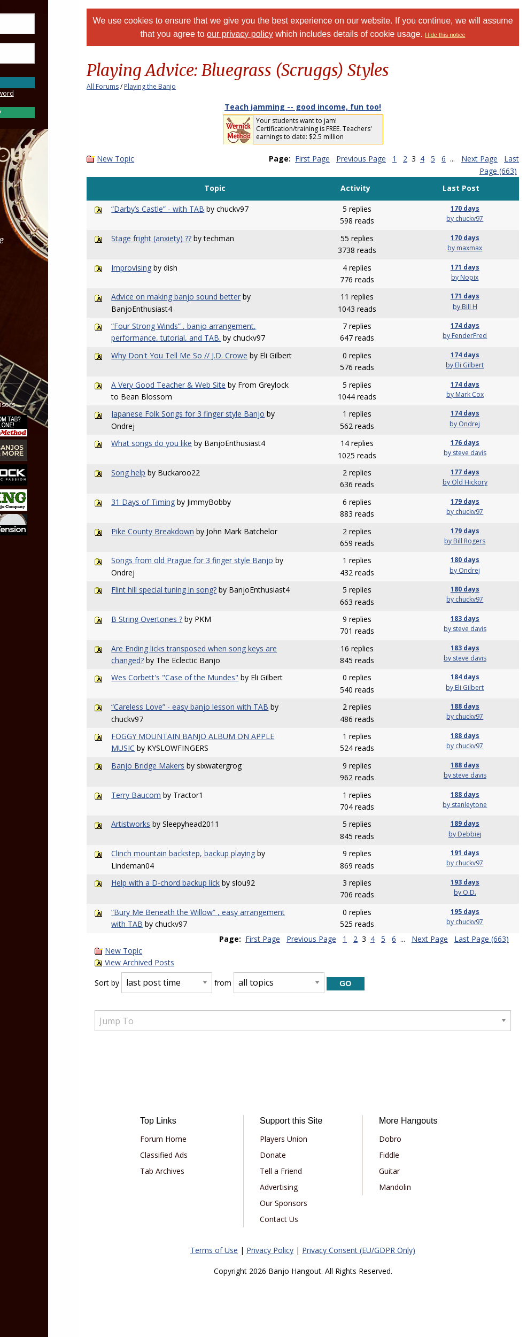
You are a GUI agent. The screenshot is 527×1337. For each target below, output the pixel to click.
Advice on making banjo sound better (216, 296)
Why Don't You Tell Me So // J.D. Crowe (219, 355)
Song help (168, 472)
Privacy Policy (290, 1250)
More (33, 325)
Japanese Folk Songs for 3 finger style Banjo (228, 414)
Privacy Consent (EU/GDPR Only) (379, 1250)
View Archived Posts (176, 962)
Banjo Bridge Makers (187, 765)
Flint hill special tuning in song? (204, 590)
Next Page (430, 939)
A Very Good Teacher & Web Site (208, 385)
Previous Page (402, 158)
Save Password (40, 69)
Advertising (305, 1187)
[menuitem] (60, 211)
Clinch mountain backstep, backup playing (223, 853)
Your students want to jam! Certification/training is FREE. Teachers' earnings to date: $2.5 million (335, 128)
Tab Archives (200, 1171)
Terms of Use (235, 1250)
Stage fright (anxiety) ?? (191, 238)
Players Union (310, 1139)
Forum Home (201, 1139)
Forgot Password (60, 93)
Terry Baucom (176, 795)
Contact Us (305, 1219)
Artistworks (170, 824)
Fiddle (404, 1155)
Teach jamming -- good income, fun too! (323, 107)
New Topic (157, 158)
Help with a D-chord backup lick (205, 883)
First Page (353, 158)
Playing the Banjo (192, 86)
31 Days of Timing (183, 502)
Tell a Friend (307, 1171)
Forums (39, 211)
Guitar (404, 1171)
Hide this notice (489, 35)
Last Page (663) (489, 171)
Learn (35, 268)
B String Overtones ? (186, 619)
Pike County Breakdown (192, 531)
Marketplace (49, 240)
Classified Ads (202, 1155)
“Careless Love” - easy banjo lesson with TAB (229, 707)
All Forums (144, 86)
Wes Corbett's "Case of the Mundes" (214, 677)
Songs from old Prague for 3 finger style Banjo (232, 560)
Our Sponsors (310, 1203)
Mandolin (410, 1187)
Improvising (171, 268)
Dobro (405, 1139)
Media (36, 296)
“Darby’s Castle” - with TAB (197, 209)
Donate (299, 1155)
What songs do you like (191, 443)
